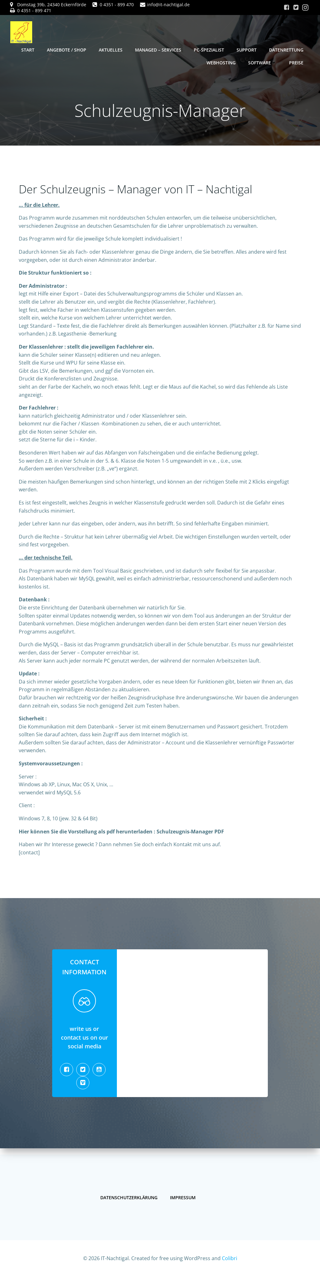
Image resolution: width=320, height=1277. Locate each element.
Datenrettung (286, 49)
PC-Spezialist (209, 49)
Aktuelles (111, 49)
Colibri (229, 1258)
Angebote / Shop (67, 49)
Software (262, 62)
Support (247, 49)
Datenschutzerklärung (129, 1196)
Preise (296, 62)
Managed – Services (158, 49)
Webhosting (221, 62)
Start (28, 49)
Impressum (183, 1196)
